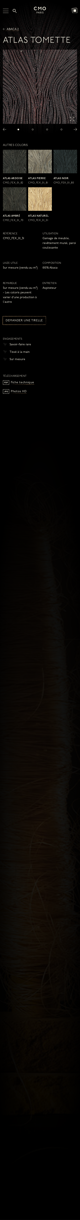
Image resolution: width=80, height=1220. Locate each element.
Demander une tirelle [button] (24, 320)
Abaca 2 (11, 29)
